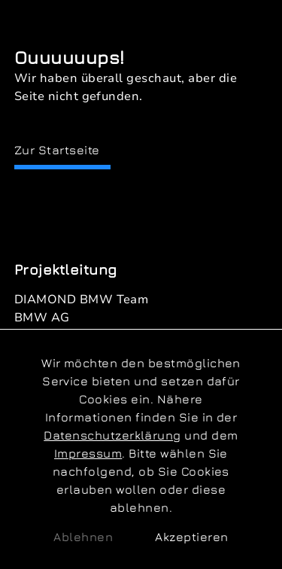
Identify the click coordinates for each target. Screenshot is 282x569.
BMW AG (42, 317)
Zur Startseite (57, 150)
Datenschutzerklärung (112, 435)
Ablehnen (83, 536)
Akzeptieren (191, 536)
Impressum (88, 453)
